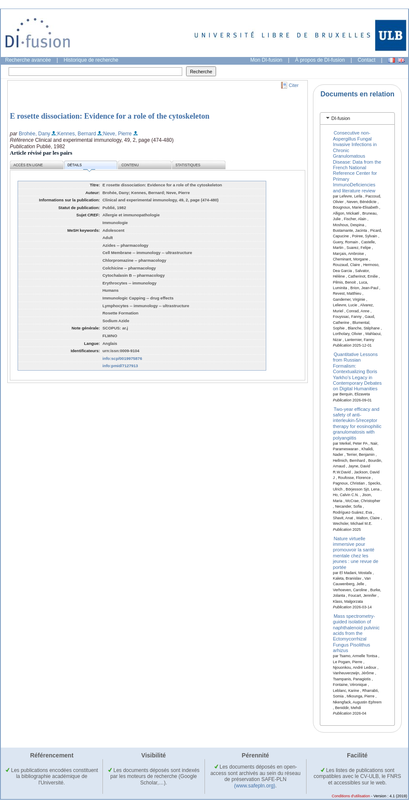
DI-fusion (340, 118)
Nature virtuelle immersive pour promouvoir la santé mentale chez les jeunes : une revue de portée (356, 552)
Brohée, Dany (34, 134)
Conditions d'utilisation (351, 796)
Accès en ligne (28, 165)
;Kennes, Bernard (76, 134)
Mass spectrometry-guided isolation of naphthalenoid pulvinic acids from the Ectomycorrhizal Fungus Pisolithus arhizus (356, 632)
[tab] (357, 118)
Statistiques (187, 165)
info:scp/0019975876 (122, 358)
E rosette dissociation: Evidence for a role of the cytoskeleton (109, 116)
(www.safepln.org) (254, 786)
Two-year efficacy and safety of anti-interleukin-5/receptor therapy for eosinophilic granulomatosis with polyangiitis (357, 423)
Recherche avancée (28, 60)
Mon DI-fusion (266, 60)
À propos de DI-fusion (320, 60)
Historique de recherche (91, 60)
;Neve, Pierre (117, 134)
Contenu (129, 165)
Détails (81, 166)
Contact (366, 60)
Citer (294, 85)
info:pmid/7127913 (120, 365)
